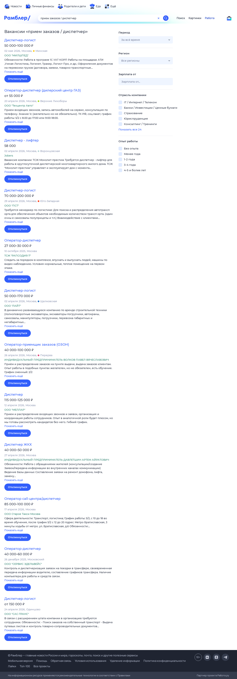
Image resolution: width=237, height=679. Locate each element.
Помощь (41, 661)
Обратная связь (61, 661)
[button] (58, 66)
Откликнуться (17, 78)
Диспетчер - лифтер (21, 140)
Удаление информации (125, 661)
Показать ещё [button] (13, 71)
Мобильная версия (20, 661)
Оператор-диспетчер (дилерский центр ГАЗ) (42, 90)
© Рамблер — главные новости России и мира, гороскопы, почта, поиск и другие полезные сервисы (73, 655)
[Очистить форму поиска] (158, 18)
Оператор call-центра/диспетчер (32, 499)
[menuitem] (13, 6)
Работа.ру (223, 675)
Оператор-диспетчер (22, 240)
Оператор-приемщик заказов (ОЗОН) (36, 345)
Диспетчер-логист (20, 40)
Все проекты (42, 666)
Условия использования (90, 661)
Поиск (181, 18)
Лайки (12, 666)
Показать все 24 (130, 129)
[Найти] (165, 18)
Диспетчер (13, 395)
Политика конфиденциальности (165, 661)
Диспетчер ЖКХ (18, 445)
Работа (210, 18)
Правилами (123, 675)
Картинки (195, 18)
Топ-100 (25, 666)
